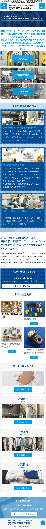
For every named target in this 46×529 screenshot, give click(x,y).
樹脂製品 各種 (30, 319)
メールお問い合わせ (24, 286)
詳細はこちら (24, 389)
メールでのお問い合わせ (25, 514)
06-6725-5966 (24, 278)
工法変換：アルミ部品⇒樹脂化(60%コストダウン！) (34, 351)
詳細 (34, 323)
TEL (4, 7)
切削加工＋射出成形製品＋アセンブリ (11, 345)
